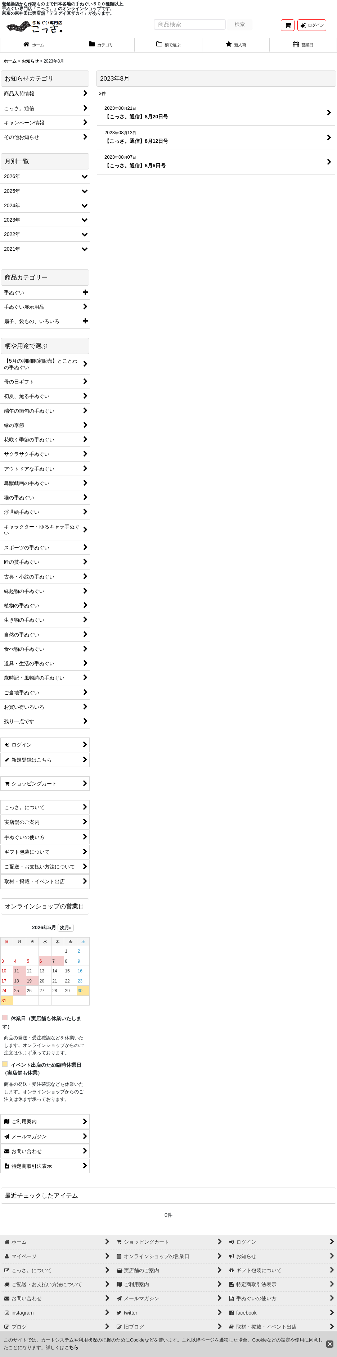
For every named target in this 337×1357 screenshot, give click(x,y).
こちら (71, 1347)
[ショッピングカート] (288, 28)
